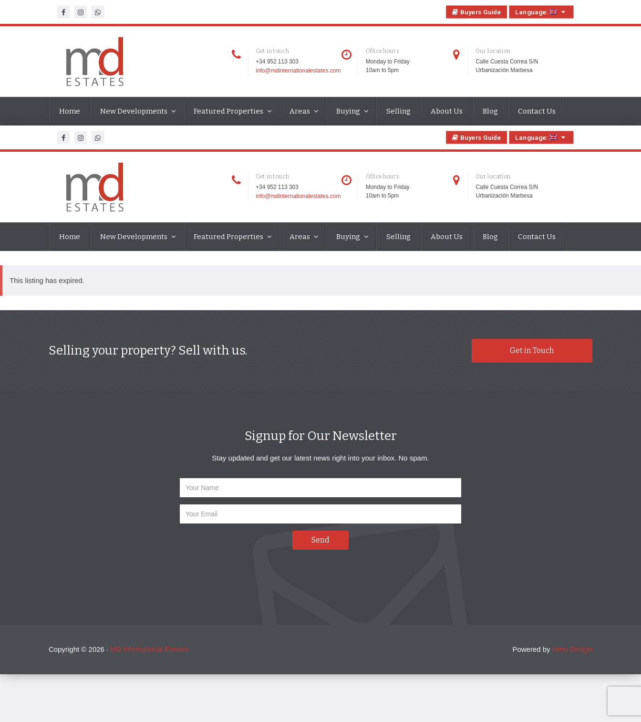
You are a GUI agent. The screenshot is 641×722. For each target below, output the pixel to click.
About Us (447, 111)
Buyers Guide (476, 12)
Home (69, 111)
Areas (300, 111)
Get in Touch (532, 350)
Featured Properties (229, 111)
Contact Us (537, 111)
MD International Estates (149, 649)
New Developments (134, 111)
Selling (398, 111)
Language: (541, 12)
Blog (490, 111)
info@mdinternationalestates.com (298, 71)
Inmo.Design (572, 649)
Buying (349, 111)
